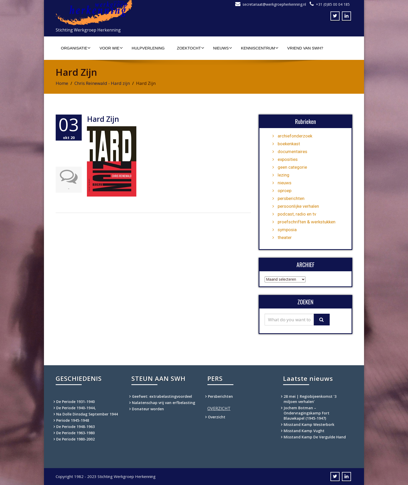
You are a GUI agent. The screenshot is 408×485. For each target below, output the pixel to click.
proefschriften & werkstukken (306, 221)
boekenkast (289, 143)
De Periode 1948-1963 (75, 426)
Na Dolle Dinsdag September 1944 (87, 414)
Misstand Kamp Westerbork (309, 424)
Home (62, 83)
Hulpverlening (148, 48)
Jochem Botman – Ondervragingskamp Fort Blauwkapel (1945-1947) (306, 413)
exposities (288, 159)
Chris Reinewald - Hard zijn (102, 83)
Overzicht (216, 416)
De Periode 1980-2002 (75, 439)
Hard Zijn (103, 119)
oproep (284, 190)
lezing (283, 175)
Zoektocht (190, 48)
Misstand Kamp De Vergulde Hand (315, 436)
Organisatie (76, 48)
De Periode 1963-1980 (75, 432)
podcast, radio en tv (297, 214)
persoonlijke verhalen (298, 206)
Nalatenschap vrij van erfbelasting (163, 402)
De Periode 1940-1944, (76, 407)
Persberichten (220, 396)
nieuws (284, 182)
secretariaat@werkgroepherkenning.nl (274, 4)
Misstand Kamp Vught (304, 430)
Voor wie (111, 48)
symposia (287, 229)
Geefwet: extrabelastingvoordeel (162, 396)
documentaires (292, 151)
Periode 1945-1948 (72, 420)
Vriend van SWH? (305, 48)
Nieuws (222, 48)
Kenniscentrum (259, 48)
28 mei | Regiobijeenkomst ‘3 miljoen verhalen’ (310, 399)
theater (285, 237)
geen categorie (292, 167)
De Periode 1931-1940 (75, 401)
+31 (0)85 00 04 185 (333, 4)
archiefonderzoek (295, 135)
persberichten (291, 198)
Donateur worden (148, 408)
